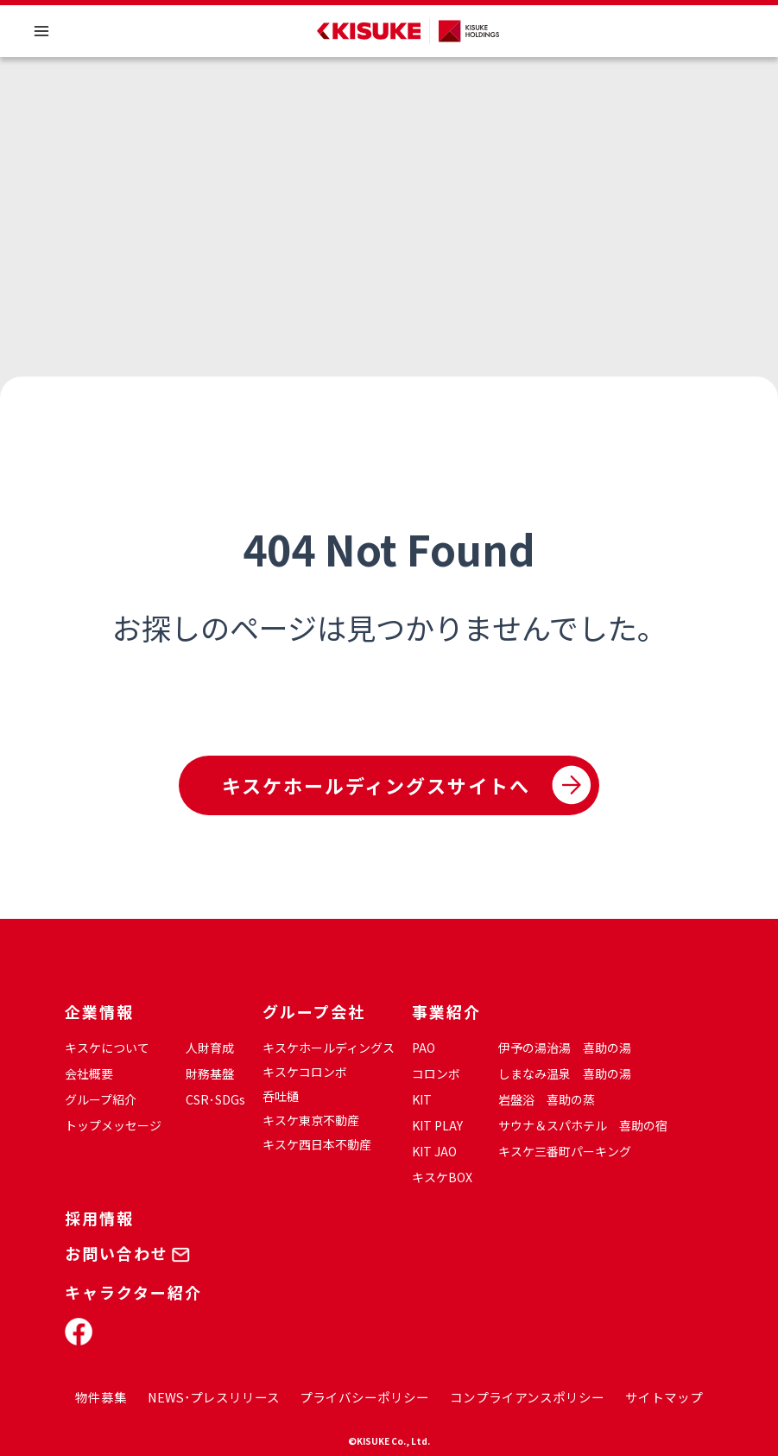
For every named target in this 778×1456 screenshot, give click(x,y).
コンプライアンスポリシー (527, 1397)
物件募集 (101, 1397)
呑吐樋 (280, 1096)
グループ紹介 (100, 1099)
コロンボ (436, 1073)
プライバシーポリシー (364, 1397)
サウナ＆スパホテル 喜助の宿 (582, 1125)
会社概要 (89, 1073)
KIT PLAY (437, 1125)
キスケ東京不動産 (310, 1120)
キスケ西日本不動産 (316, 1144)
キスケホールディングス (328, 1047)
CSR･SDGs (215, 1099)
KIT (422, 1099)
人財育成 (210, 1047)
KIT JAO (434, 1151)
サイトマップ (664, 1397)
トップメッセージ (113, 1125)
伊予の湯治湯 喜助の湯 (564, 1047)
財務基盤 (210, 1073)
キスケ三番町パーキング (564, 1151)
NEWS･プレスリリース (214, 1397)
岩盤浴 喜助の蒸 (546, 1099)
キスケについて (107, 1047)
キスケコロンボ (304, 1071)
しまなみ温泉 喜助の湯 (564, 1073)
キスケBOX (442, 1177)
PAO (423, 1047)
